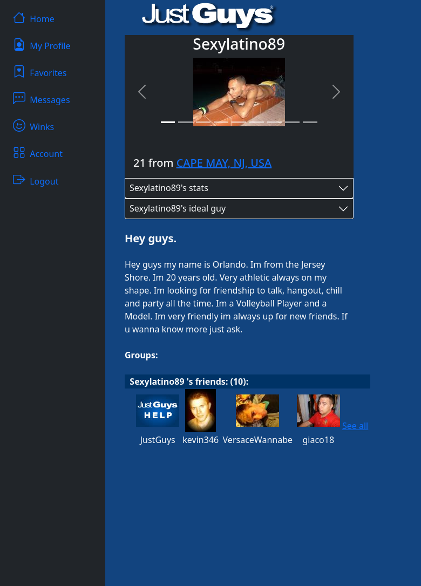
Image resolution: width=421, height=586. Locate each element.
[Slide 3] (203, 122)
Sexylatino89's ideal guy (178, 208)
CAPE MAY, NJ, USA (224, 162)
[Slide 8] (292, 122)
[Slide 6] (256, 122)
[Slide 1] (168, 122)
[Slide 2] (185, 122)
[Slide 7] (274, 122)
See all (355, 426)
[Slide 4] (221, 122)
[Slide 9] (310, 122)
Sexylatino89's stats (169, 188)
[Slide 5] (239, 122)
